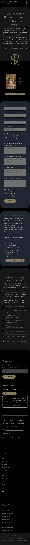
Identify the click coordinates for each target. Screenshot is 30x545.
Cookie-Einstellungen (21, 540)
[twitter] (12, 535)
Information (24, 48)
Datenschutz (12, 540)
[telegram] (18, 535)
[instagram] (15, 535)
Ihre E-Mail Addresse (10, 120)
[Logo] (9, 1)
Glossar (21, 538)
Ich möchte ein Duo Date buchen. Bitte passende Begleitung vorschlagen (15, 138)
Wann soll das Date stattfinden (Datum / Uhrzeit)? (13, 145)
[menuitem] (15, 490)
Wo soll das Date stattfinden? (13, 157)
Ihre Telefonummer (10, 113)
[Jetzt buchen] (15, 260)
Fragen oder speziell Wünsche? (13, 179)
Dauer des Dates (9, 127)
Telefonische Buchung (14, 49)
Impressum (5, 540)
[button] (15, 307)
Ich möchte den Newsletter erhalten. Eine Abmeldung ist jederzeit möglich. (14, 194)
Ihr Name (7, 106)
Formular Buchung (5, 49)
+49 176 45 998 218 (11, 427)
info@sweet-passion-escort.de (14, 430)
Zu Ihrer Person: (9, 168)
